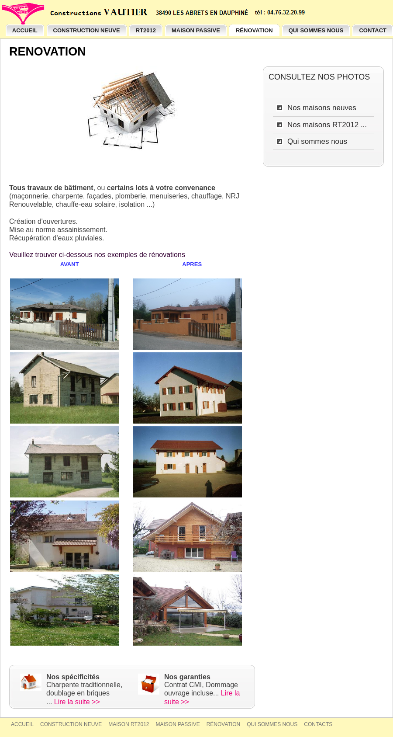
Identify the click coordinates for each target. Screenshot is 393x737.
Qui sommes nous (317, 141)
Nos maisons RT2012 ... (327, 125)
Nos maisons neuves (321, 108)
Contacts (318, 724)
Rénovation (224, 724)
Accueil (22, 724)
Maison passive (178, 724)
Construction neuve (71, 724)
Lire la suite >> (77, 702)
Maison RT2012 (128, 724)
